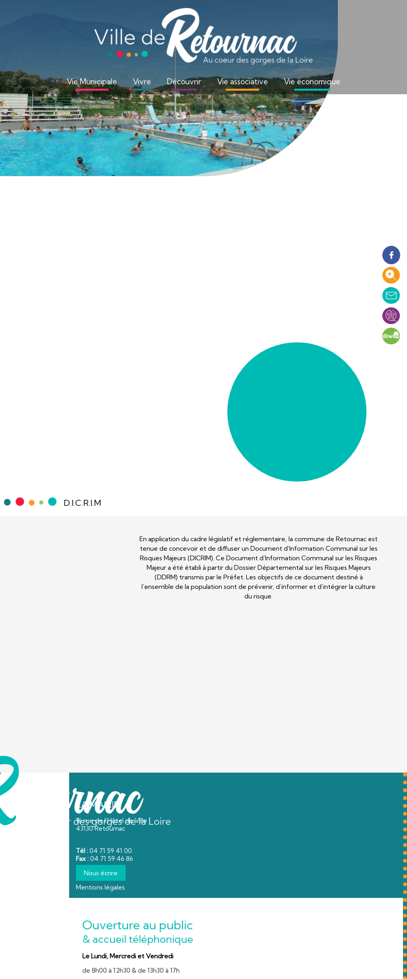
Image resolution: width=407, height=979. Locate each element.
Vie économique (312, 81)
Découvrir (184, 81)
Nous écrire (101, 873)
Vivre (142, 81)
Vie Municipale (92, 81)
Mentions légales (100, 887)
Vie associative (242, 81)
